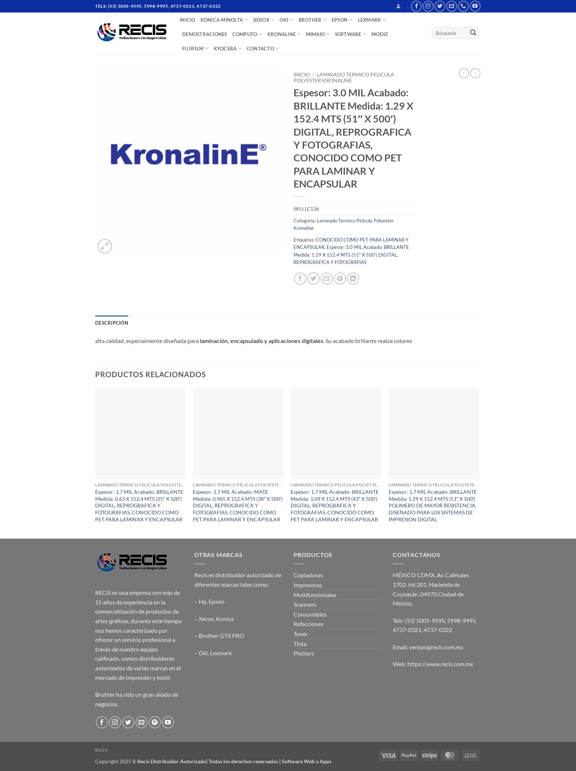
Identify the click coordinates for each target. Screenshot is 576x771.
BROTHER (313, 19)
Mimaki (318, 34)
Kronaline (284, 34)
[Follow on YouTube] (475, 6)
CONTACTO (263, 48)
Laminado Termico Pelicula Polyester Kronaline (344, 77)
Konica (225, 618)
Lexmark (221, 652)
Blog (101, 750)
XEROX (264, 19)
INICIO (187, 20)
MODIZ (379, 34)
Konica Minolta (224, 19)
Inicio (302, 75)
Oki (203, 652)
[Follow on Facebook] (416, 6)
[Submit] (473, 33)
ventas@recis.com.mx (436, 646)
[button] (398, 6)
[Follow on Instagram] (428, 6)
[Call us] (463, 6)
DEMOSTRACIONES (204, 34)
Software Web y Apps (306, 761)
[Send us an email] (451, 6)
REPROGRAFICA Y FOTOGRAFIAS (330, 262)
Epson (216, 601)
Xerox (206, 618)
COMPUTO (247, 34)
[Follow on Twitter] (440, 6)
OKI (286, 19)
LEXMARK (372, 19)
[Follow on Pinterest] (155, 722)
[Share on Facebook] (300, 278)
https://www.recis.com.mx (440, 663)
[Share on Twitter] (313, 278)
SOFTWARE (351, 34)
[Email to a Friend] (327, 278)
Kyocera (228, 48)
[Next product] (464, 73)
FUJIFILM (195, 48)
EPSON (342, 19)
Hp (202, 601)
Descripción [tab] (111, 323)
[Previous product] (475, 73)
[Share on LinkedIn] (353, 278)
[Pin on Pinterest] (340, 278)
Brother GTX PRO (221, 635)
